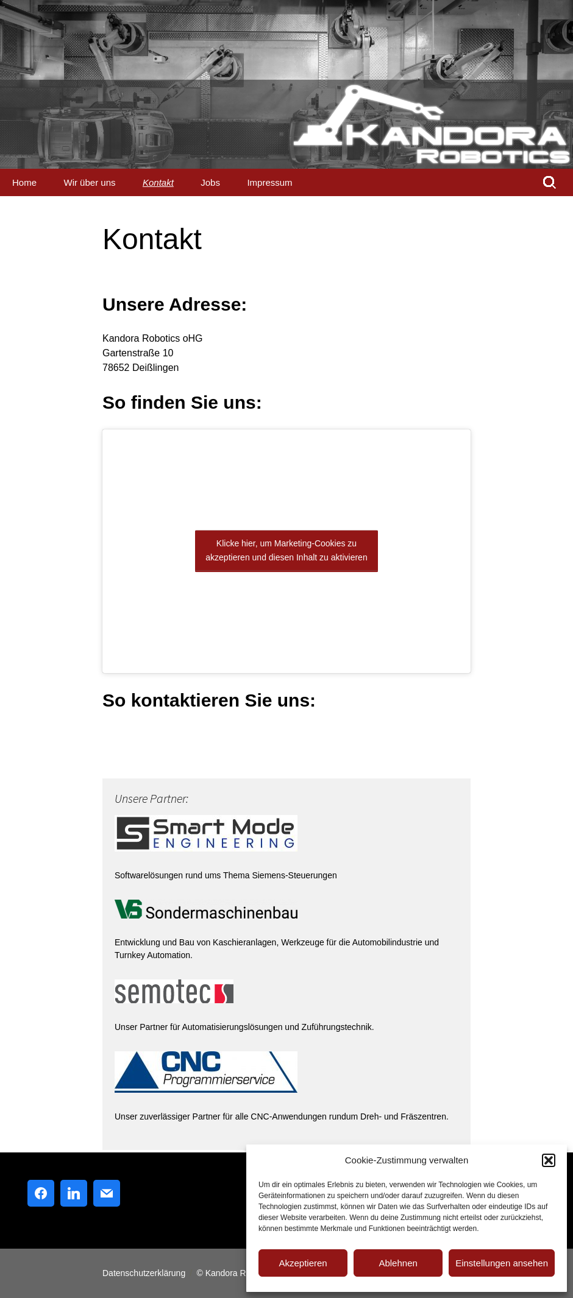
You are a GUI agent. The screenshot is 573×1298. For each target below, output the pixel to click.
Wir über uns (89, 182)
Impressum (269, 182)
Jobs (210, 182)
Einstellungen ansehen (501, 1263)
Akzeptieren (303, 1263)
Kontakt (158, 182)
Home (24, 182)
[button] (549, 1160)
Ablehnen (398, 1263)
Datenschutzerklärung (143, 1273)
